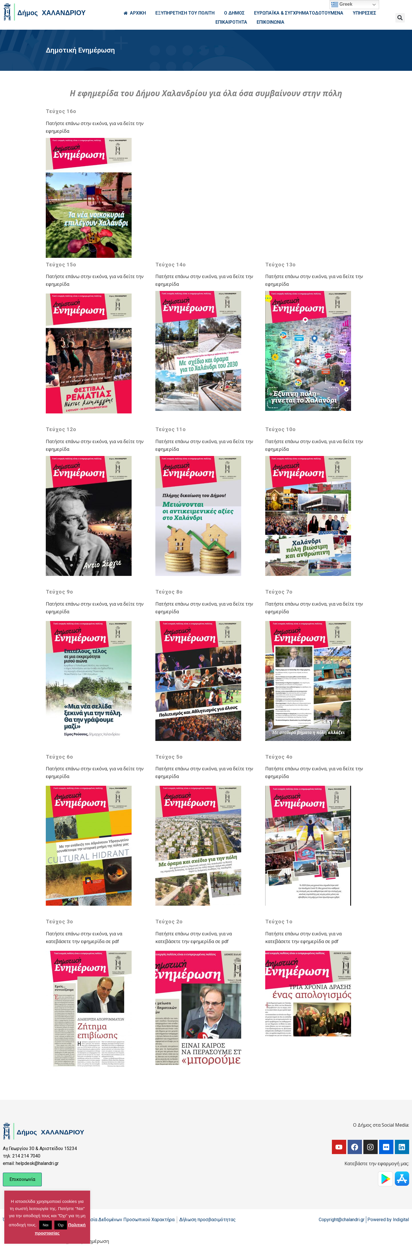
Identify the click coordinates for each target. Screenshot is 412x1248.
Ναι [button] (45, 1225)
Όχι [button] (61, 1225)
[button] (400, 18)
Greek (341, 4)
